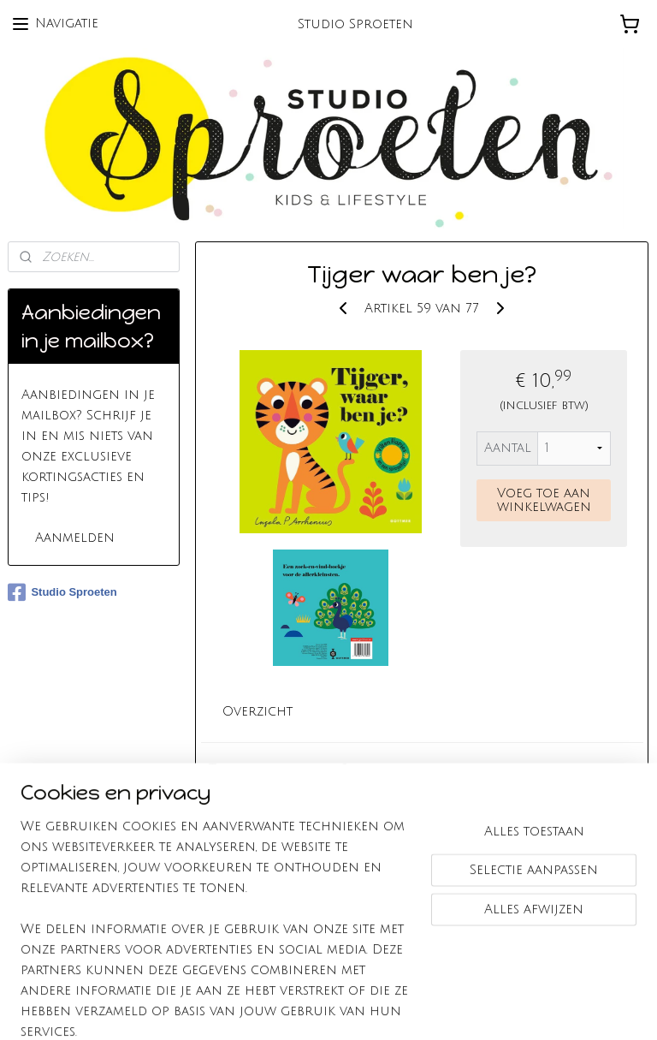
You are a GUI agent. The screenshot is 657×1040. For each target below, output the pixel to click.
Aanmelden (75, 537)
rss (304, 1008)
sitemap (270, 1008)
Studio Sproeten (62, 592)
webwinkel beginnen (371, 1008)
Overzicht (258, 711)
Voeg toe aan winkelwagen (544, 499)
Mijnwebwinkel (530, 1008)
